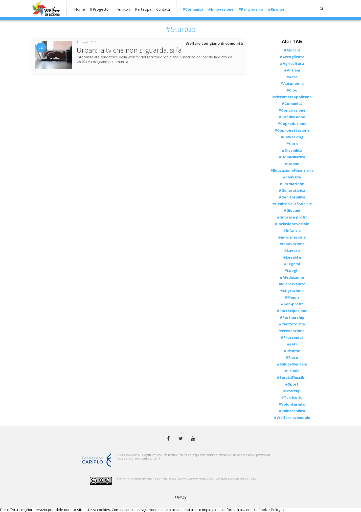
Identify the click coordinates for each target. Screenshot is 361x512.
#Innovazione (220, 9)
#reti (292, 343)
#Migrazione (292, 290)
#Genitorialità (292, 197)
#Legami (292, 263)
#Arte (291, 76)
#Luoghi (291, 270)
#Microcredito (292, 283)
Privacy (180, 497)
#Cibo (291, 90)
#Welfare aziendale (292, 417)
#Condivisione (292, 116)
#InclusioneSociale (292, 223)
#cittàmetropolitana (292, 96)
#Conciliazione (291, 110)
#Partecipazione (292, 310)
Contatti (163, 9)
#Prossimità (292, 337)
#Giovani (292, 210)
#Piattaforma (292, 323)
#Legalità (292, 257)
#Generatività (292, 190)
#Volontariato (291, 404)
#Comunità (192, 9)
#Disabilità (292, 150)
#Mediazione (292, 277)
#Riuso (292, 357)
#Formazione (292, 183)
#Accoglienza (292, 56)
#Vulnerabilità (292, 410)
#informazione (292, 237)
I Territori (121, 9)
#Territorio (292, 397)
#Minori (292, 297)
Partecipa (143, 9)
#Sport (292, 384)
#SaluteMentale (292, 364)
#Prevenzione (292, 330)
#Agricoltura (292, 63)
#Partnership (250, 9)
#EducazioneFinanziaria (292, 170)
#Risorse (276, 9)
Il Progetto (99, 9)
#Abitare (292, 50)
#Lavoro (292, 250)
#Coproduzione (291, 123)
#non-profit (292, 303)
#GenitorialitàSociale (292, 203)
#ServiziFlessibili (292, 377)
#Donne (292, 163)
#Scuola (292, 370)
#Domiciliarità (292, 156)
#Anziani (292, 70)
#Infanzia (292, 230)
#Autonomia (292, 83)
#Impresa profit (292, 217)
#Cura (292, 143)
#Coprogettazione (292, 130)
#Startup (292, 390)
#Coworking (291, 136)
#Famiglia (292, 176)
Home (79, 9)
